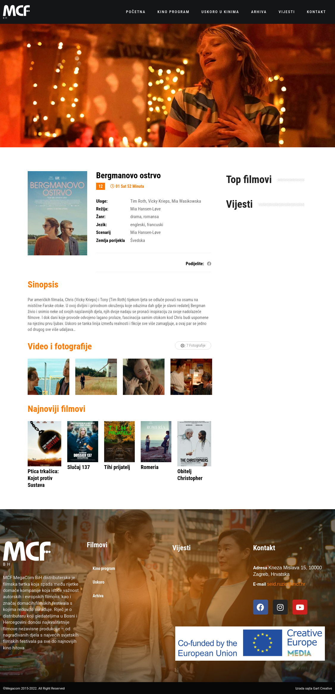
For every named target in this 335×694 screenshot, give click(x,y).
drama (135, 216)
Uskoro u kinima (220, 12)
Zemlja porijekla (110, 240)
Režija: (102, 209)
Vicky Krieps (159, 201)
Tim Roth (138, 201)
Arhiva (259, 12)
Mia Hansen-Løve (145, 209)
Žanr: (100, 216)
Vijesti (287, 12)
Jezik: (101, 224)
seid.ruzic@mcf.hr (286, 584)
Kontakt (316, 12)
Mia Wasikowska (186, 201)
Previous (32, 376)
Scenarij (103, 232)
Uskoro (98, 582)
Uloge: (102, 201)
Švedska (137, 240)
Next (206, 376)
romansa (151, 216)
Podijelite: (195, 263)
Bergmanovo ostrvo (128, 175)
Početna (136, 12)
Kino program (173, 12)
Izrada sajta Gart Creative (313, 688)
